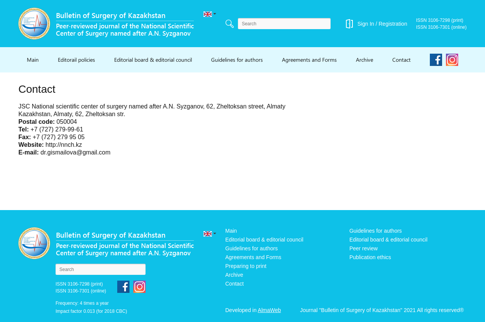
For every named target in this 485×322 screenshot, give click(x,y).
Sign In (365, 24)
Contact (401, 59)
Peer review (363, 248)
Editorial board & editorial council (153, 59)
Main (33, 59)
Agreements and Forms (309, 59)
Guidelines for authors (237, 59)
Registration (392, 24)
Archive (364, 59)
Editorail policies (76, 59)
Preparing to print (245, 266)
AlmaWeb (269, 310)
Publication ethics (370, 257)
